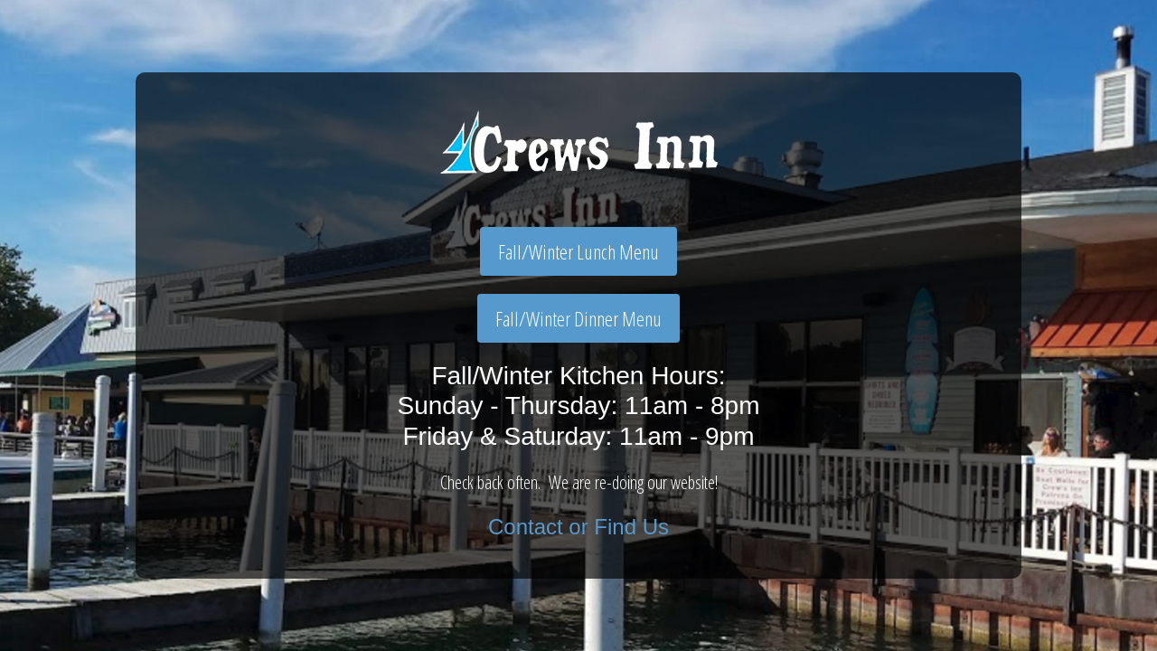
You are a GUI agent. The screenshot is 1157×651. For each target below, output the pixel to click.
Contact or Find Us (578, 526)
